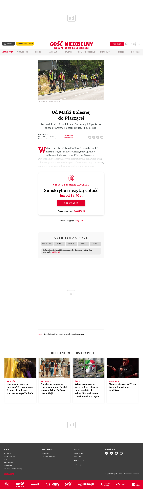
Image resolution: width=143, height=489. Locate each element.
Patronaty (105, 52)
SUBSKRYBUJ (117, 44)
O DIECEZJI (135, 52)
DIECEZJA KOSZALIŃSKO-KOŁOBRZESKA (56, 334)
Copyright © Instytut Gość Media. (114, 474)
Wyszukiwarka (139, 44)
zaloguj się (131, 44)
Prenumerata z (25, 43)
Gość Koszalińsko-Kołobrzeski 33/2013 (47, 137)
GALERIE (68, 52)
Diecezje (120, 52)
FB (94, 136)
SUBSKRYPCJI (79, 211)
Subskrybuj (71, 203)
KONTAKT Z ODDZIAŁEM (86, 52)
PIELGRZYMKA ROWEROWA (76, 334)
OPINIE (38, 52)
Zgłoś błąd (9, 474)
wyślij (102, 136)
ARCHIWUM (53, 52)
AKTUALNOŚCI (22, 52)
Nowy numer (7, 52)
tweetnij (98, 136)
